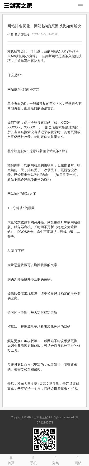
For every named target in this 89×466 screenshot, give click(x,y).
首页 (11, 459)
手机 (33, 459)
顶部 (78, 459)
